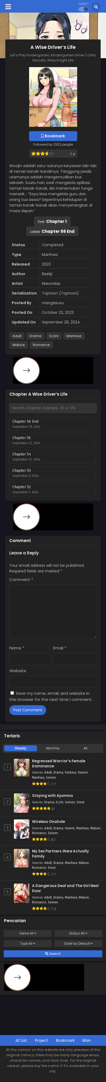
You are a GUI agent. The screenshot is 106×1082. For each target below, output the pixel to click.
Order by (78, 943)
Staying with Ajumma (52, 795)
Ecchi (53, 335)
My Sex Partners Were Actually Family (60, 854)
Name (16, 648)
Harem (83, 772)
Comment (21, 579)
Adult (17, 335)
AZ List (21, 1040)
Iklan (87, 1040)
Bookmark (65, 1040)
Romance (41, 344)
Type (27, 943)
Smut (80, 802)
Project (41, 1040)
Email (59, 648)
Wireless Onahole (48, 821)
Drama (35, 335)
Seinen (51, 777)
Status (78, 933)
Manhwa (73, 335)
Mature (19, 344)
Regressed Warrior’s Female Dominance (58, 764)
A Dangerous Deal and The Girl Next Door (65, 888)
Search (53, 953)
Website (17, 671)
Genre (27, 933)
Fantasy (70, 772)
